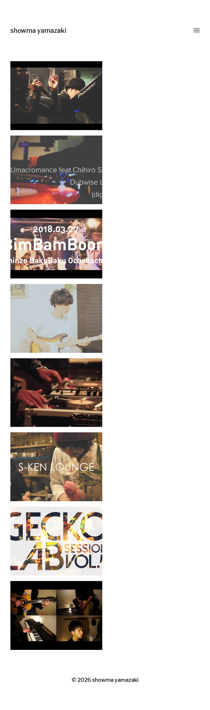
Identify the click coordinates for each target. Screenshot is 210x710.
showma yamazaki (39, 30)
